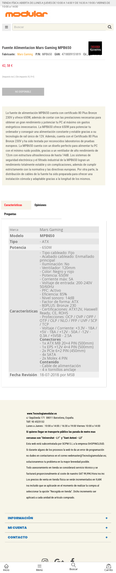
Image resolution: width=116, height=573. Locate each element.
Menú (39, 568)
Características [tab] (13, 205)
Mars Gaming (25, 54)
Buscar (74, 567)
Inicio (6, 568)
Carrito (108, 568)
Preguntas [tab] (10, 214)
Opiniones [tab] (40, 205)
